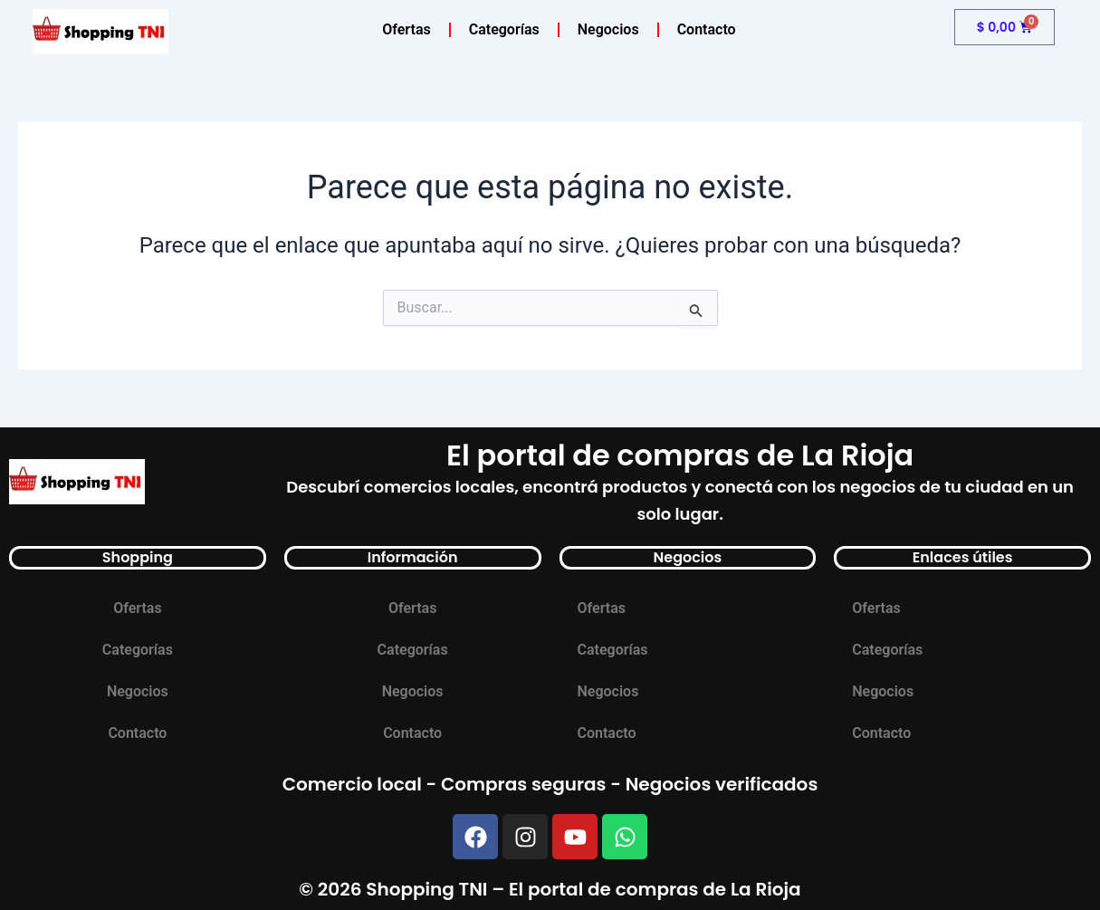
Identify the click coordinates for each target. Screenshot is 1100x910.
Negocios (608, 29)
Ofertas (406, 29)
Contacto (706, 29)
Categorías (504, 29)
